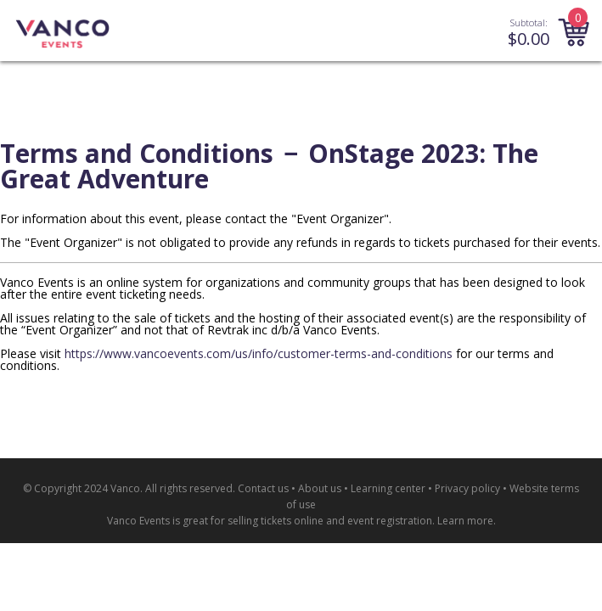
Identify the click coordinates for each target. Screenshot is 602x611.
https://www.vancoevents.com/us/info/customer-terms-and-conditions (259, 353)
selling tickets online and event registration (330, 520)
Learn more (465, 520)
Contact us (263, 488)
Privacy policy (467, 488)
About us (319, 488)
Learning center (388, 488)
